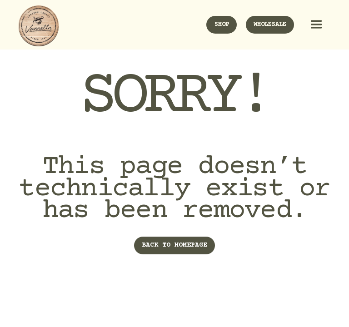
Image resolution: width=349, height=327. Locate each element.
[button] (314, 24)
